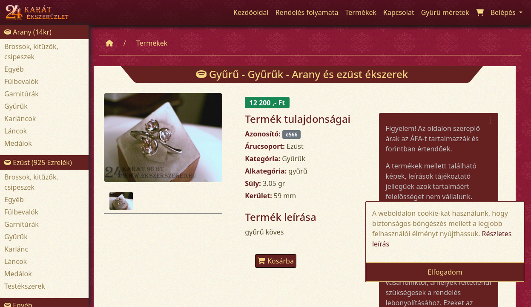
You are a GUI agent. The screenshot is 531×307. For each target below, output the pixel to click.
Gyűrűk (16, 106)
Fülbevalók (21, 81)
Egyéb (14, 69)
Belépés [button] (504, 12)
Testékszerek (24, 286)
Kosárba (276, 261)
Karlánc (16, 249)
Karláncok (20, 118)
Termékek (152, 43)
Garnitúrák (21, 93)
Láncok (15, 131)
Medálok (18, 143)
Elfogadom (445, 272)
